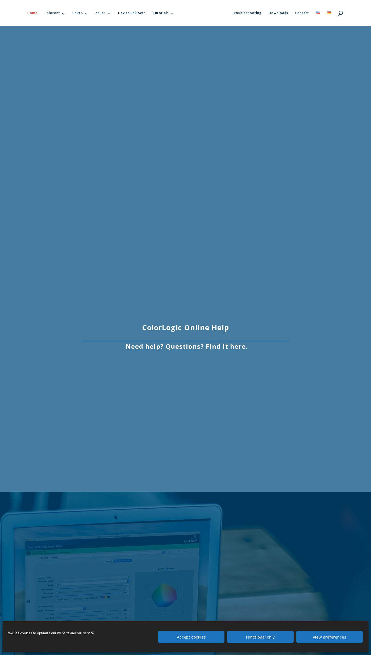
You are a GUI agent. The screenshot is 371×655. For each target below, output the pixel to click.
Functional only (260, 637)
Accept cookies (191, 637)
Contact (302, 13)
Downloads (278, 13)
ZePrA (100, 13)
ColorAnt (52, 13)
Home (32, 13)
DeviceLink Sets (132, 13)
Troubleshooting (247, 13)
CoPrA (77, 13)
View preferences (329, 637)
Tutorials (161, 13)
